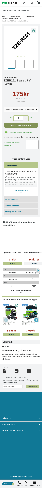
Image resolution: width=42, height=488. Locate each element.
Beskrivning (11, 165)
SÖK (26, 483)
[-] (11, 118)
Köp (12, 263)
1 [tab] (18, 57)
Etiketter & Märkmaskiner (10, 18)
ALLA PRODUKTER (34, 483)
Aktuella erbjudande (21, 430)
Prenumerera (32, 386)
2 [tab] (21, 57)
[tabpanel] (21, 41)
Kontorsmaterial (15, 16)
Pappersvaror (30, 16)
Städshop (21, 418)
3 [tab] (24, 57)
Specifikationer (12, 199)
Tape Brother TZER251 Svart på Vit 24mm (15, 21)
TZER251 (18, 137)
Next (36, 319)
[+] (31, 118)
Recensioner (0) (12, 205)
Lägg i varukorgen (21, 125)
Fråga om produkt (13, 212)
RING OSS (20, 483)
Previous (5, 319)
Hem (3, 16)
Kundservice (21, 424)
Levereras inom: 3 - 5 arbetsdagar (21, 132)
